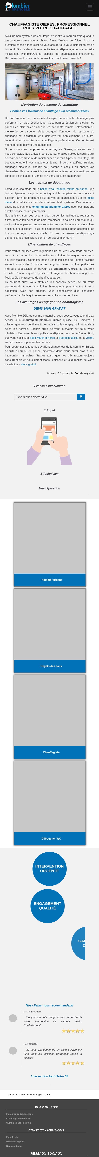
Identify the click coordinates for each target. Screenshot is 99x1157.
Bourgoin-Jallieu (68, 337)
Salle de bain (24, 1123)
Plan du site (12, 1137)
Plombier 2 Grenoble (19, 1094)
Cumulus (11, 1123)
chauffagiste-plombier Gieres (51, 206)
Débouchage (26, 1114)
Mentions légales (15, 1141)
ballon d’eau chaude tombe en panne (64, 189)
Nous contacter (14, 1146)
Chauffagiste (13, 1118)
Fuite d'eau (12, 1114)
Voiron (89, 337)
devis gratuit (28, 364)
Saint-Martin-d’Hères (42, 337)
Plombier (26, 1118)
